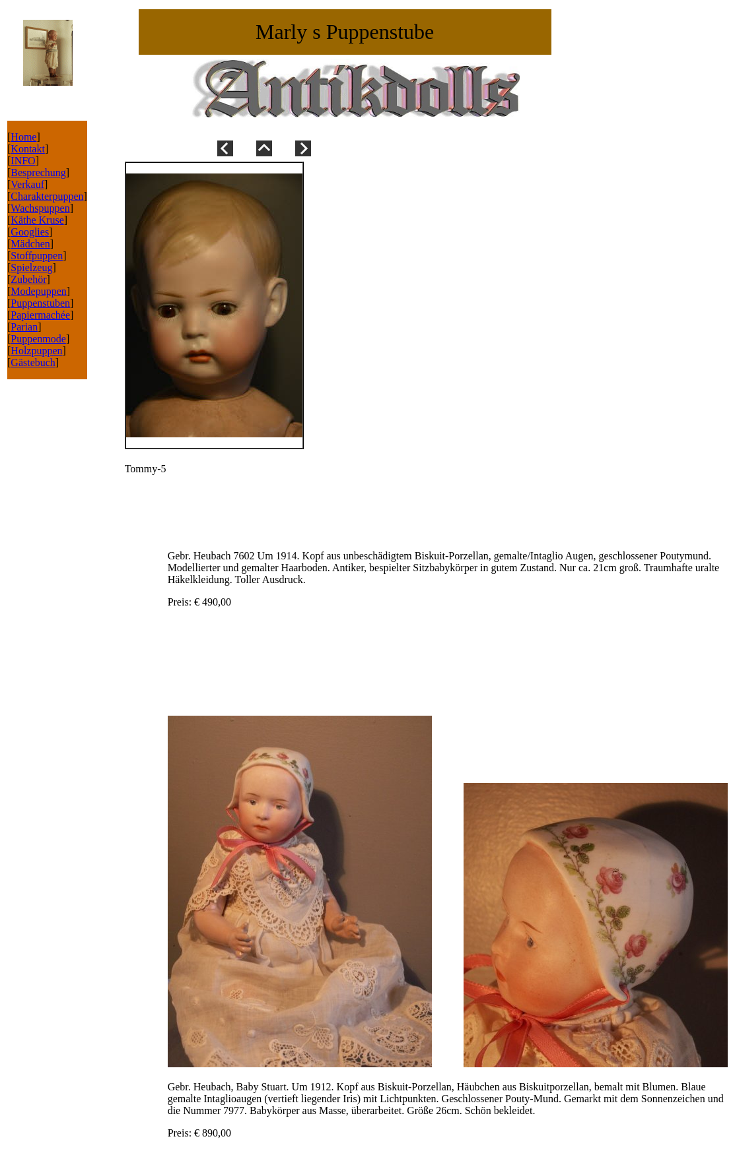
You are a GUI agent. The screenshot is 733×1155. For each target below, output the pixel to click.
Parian (24, 326)
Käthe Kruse (37, 220)
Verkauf (27, 184)
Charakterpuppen (47, 196)
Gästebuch (33, 362)
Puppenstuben (40, 303)
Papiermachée (40, 315)
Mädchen (30, 243)
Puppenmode (38, 338)
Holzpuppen (36, 350)
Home (23, 136)
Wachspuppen (40, 208)
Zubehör (28, 279)
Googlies (30, 231)
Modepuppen (38, 291)
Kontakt (28, 148)
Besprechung (38, 172)
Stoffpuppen (37, 255)
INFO (23, 160)
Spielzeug (31, 267)
